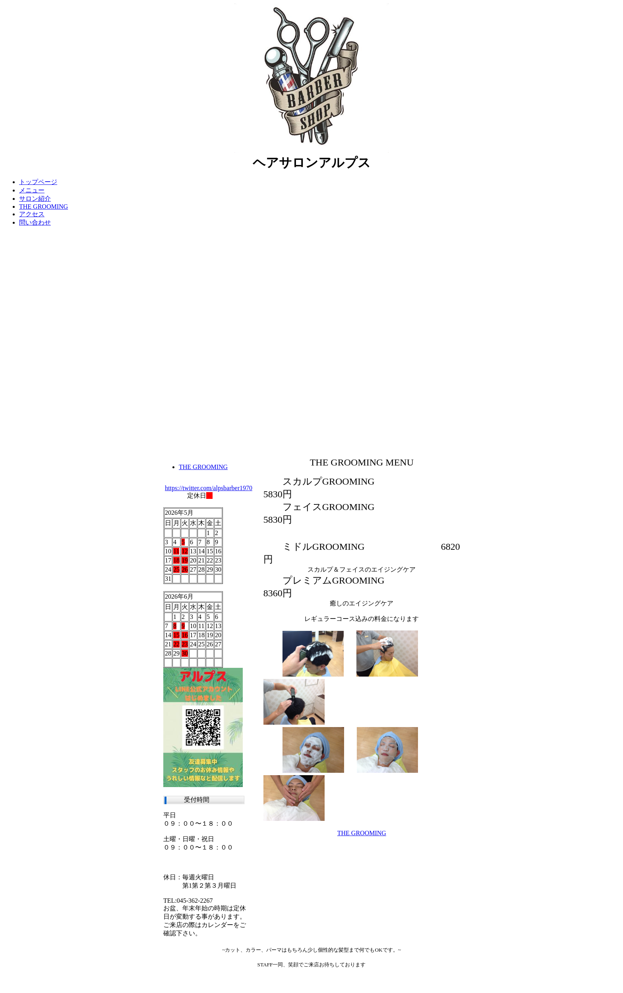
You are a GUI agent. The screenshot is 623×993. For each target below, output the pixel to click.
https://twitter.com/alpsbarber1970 (208, 488)
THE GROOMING (361, 833)
